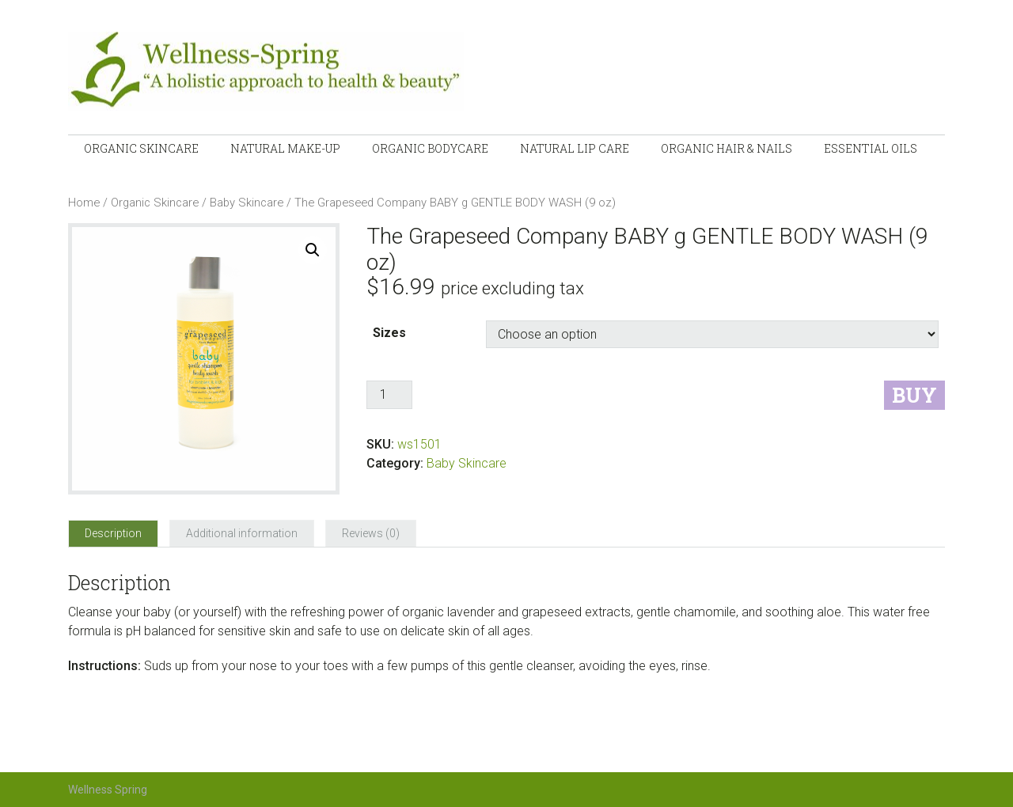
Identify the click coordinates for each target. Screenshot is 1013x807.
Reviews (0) (371, 533)
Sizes (389, 332)
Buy (914, 395)
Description (113, 533)
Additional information (242, 533)
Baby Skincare (246, 202)
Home (84, 202)
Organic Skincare (155, 202)
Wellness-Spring (305, 71)
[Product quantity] (389, 395)
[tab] (113, 533)
